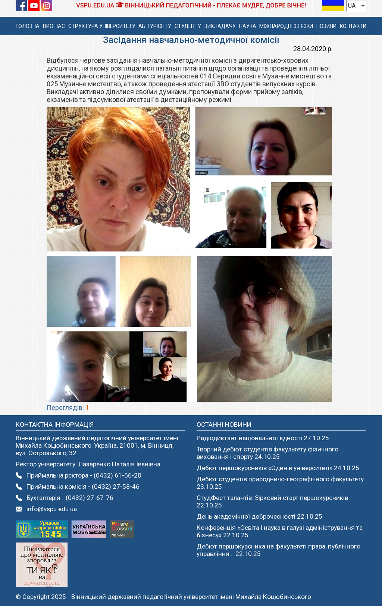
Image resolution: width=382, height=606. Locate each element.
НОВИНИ (326, 26)
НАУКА (247, 26)
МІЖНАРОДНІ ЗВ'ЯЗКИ (286, 26)
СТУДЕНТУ (188, 26)
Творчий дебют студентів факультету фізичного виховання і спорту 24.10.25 (267, 452)
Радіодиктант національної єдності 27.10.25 (263, 438)
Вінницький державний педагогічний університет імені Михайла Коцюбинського (191, 596)
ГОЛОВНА (28, 26)
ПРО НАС (54, 26)
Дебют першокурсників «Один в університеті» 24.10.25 (278, 468)
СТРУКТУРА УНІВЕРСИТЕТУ (101, 26)
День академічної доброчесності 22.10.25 (259, 516)
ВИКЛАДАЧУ (220, 26)
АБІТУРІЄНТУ (154, 26)
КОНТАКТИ (353, 26)
